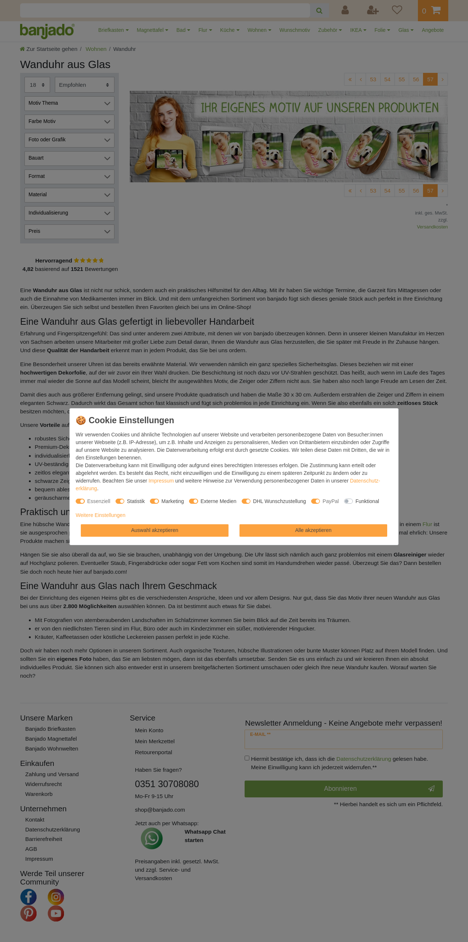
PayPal (330, 501)
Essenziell (98, 501)
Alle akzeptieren (313, 530)
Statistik (136, 501)
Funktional (367, 501)
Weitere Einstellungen (100, 515)
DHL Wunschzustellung (279, 501)
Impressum (161, 481)
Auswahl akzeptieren (154, 530)
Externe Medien (219, 501)
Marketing (173, 501)
